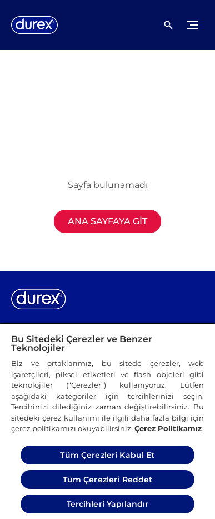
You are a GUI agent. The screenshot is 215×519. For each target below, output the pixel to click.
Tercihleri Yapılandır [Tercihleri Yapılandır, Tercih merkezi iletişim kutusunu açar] (108, 504)
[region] (107, 421)
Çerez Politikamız (168, 428)
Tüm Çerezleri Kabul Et (107, 455)
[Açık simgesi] (168, 25)
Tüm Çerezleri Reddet (108, 479)
